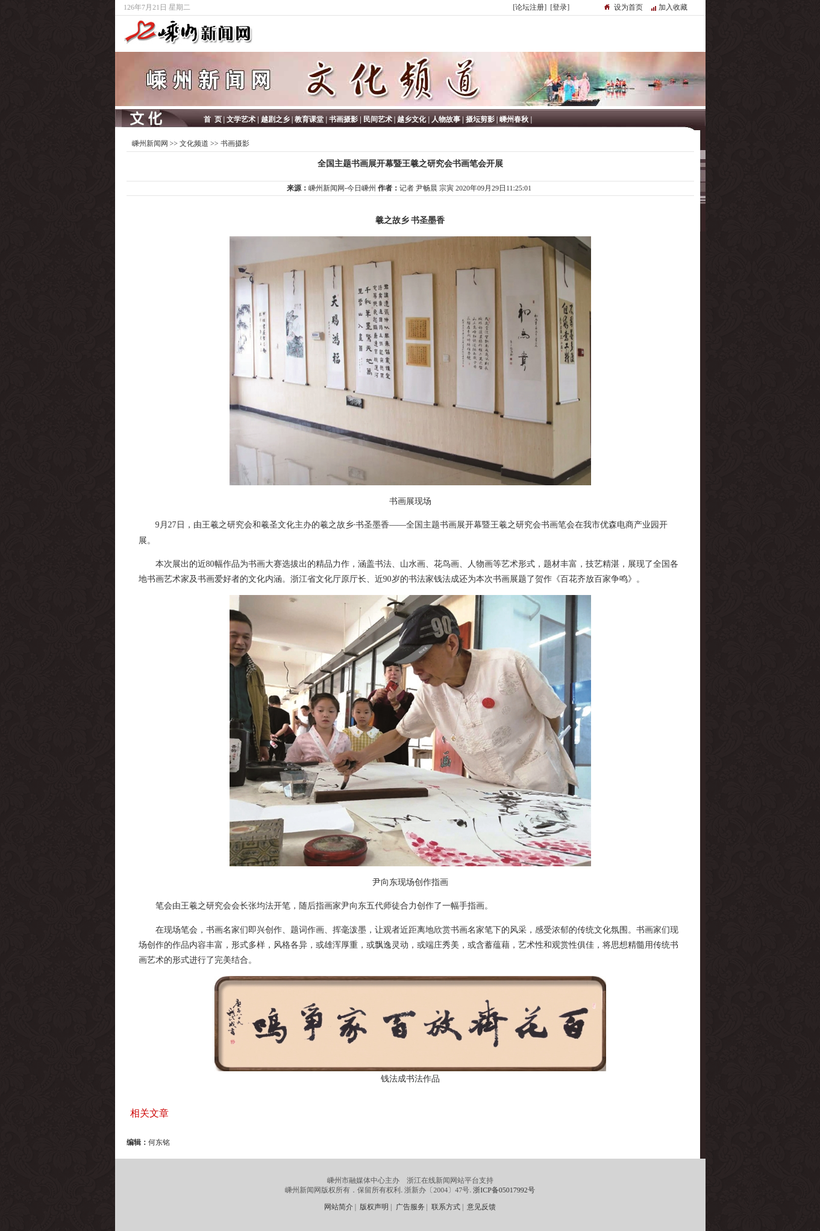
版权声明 (374, 1207)
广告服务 (410, 1207)
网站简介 (338, 1207)
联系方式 (445, 1207)
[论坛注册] (529, 7)
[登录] (559, 7)
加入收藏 (673, 7)
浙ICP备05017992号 (504, 1190)
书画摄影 (235, 143)
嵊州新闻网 (150, 143)
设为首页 (628, 7)
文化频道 (194, 143)
